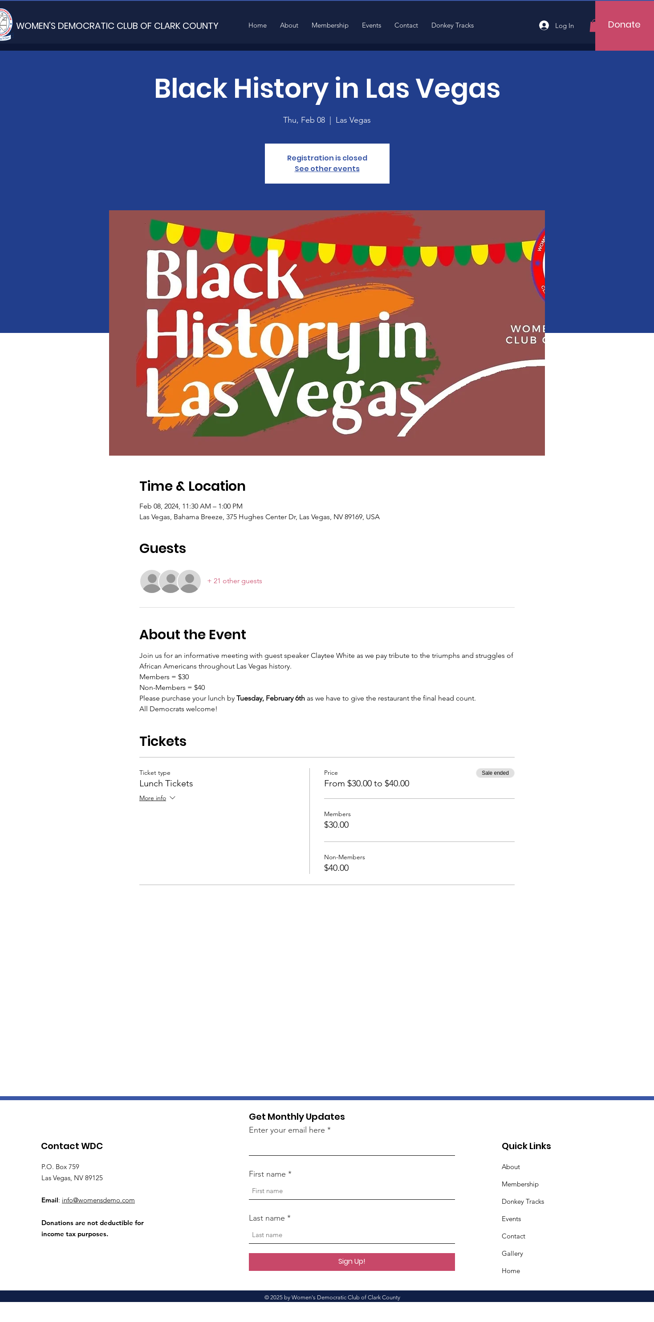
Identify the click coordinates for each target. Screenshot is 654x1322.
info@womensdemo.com (98, 1200)
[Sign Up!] (352, 1262)
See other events (327, 169)
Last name (267, 1218)
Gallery (512, 1253)
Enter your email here (287, 1130)
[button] (594, 25)
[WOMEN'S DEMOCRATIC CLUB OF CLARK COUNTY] (117, 25)
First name (267, 1174)
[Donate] (624, 24)
